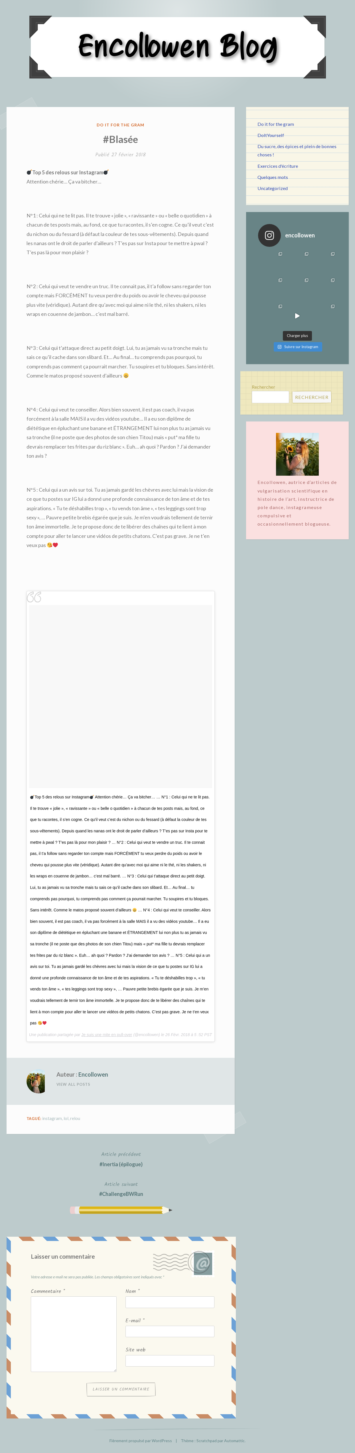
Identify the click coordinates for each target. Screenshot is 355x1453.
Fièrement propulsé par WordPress (140, 1440)
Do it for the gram (121, 124)
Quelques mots (272, 177)
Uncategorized (272, 188)
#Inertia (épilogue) (121, 1158)
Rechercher (263, 387)
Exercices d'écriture (277, 166)
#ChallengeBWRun (121, 1188)
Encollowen (93, 1074)
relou (75, 1118)
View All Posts (73, 1084)
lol (66, 1118)
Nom (132, 1291)
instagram (52, 1118)
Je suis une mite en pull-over (106, 1034)
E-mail (135, 1321)
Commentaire (48, 1291)
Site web (135, 1350)
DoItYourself (270, 135)
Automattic (234, 1440)
